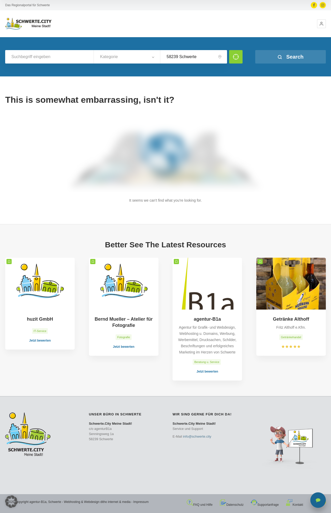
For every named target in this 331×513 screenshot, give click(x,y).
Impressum (140, 502)
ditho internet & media (115, 502)
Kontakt (294, 505)
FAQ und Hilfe (200, 505)
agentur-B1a (38, 502)
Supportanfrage (265, 505)
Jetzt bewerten (40, 340)
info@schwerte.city (197, 436)
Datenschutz (232, 505)
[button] (321, 23)
